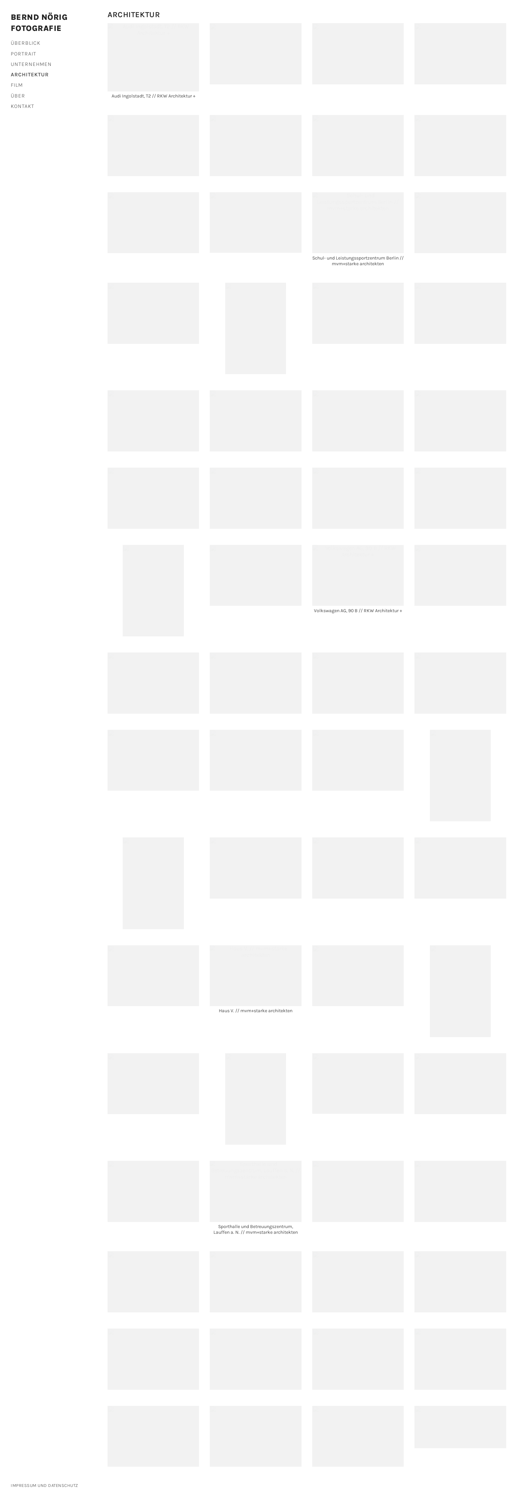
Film (17, 85)
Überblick (25, 43)
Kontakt (22, 106)
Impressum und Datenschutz (44, 1485)
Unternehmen (31, 64)
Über (18, 95)
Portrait (23, 53)
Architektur (30, 74)
